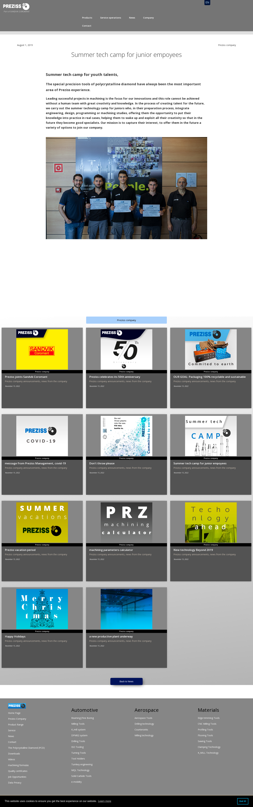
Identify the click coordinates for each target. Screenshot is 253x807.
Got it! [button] (242, 801)
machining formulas (18, 765)
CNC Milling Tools (207, 723)
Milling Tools (78, 723)
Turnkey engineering (81, 764)
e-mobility (76, 781)
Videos (11, 759)
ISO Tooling (77, 746)
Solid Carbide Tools (81, 776)
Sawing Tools (205, 741)
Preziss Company (17, 718)
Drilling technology (144, 723)
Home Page (14, 712)
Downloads (14, 753)
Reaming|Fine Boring (82, 717)
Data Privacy (14, 782)
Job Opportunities (17, 776)
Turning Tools (78, 752)
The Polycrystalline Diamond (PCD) (26, 747)
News (132, 17)
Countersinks (141, 729)
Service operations (110, 17)
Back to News (126, 681)
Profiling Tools (205, 729)
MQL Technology (80, 770)
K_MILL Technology (208, 752)
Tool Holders (78, 758)
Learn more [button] (104, 801)
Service (11, 730)
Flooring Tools (205, 735)
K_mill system (78, 729)
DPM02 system (79, 735)
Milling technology (144, 735)
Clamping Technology (209, 746)
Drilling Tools (78, 741)
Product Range (16, 724)
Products (87, 17)
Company (148, 17)
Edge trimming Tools (209, 717)
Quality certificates (17, 771)
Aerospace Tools (143, 717)
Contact (86, 25)
